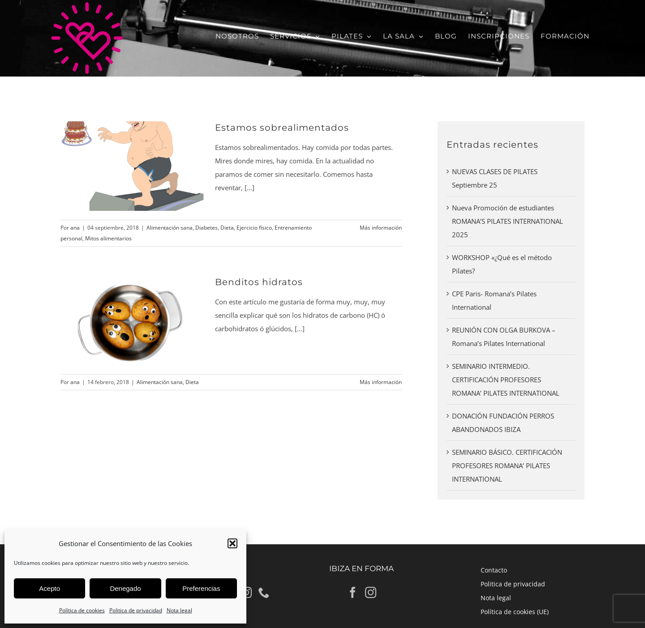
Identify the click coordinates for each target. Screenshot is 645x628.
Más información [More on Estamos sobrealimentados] (381, 227)
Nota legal (179, 610)
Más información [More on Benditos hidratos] (381, 382)
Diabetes (206, 227)
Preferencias (201, 588)
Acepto (49, 588)
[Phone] (264, 592)
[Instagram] (370, 592)
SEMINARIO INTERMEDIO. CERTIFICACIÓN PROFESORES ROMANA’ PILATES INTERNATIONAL (505, 379)
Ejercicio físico (254, 227)
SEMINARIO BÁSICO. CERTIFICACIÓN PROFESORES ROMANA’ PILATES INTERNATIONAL (507, 465)
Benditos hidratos (259, 282)
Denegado (125, 588)
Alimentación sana (169, 227)
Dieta (227, 227)
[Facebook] (352, 592)
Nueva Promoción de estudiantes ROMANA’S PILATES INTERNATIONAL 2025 (507, 221)
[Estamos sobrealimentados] (132, 166)
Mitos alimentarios (108, 238)
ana (75, 227)
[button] (232, 543)
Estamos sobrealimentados (282, 127)
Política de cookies (82, 610)
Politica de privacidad (135, 610)
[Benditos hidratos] (132, 320)
